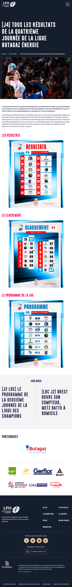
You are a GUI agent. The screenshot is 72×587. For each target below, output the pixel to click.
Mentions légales (46, 584)
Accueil (4, 54)
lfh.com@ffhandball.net (36, 551)
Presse (45, 520)
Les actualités (63, 507)
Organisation (47, 527)
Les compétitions (48, 514)
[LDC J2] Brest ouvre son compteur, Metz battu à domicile (55, 402)
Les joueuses (63, 514)
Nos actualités (13, 54)
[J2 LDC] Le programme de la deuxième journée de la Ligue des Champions (15, 402)
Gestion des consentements (9, 584)
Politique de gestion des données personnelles (29, 584)
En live (45, 507)
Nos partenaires (64, 520)
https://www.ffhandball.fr (24, 571)
